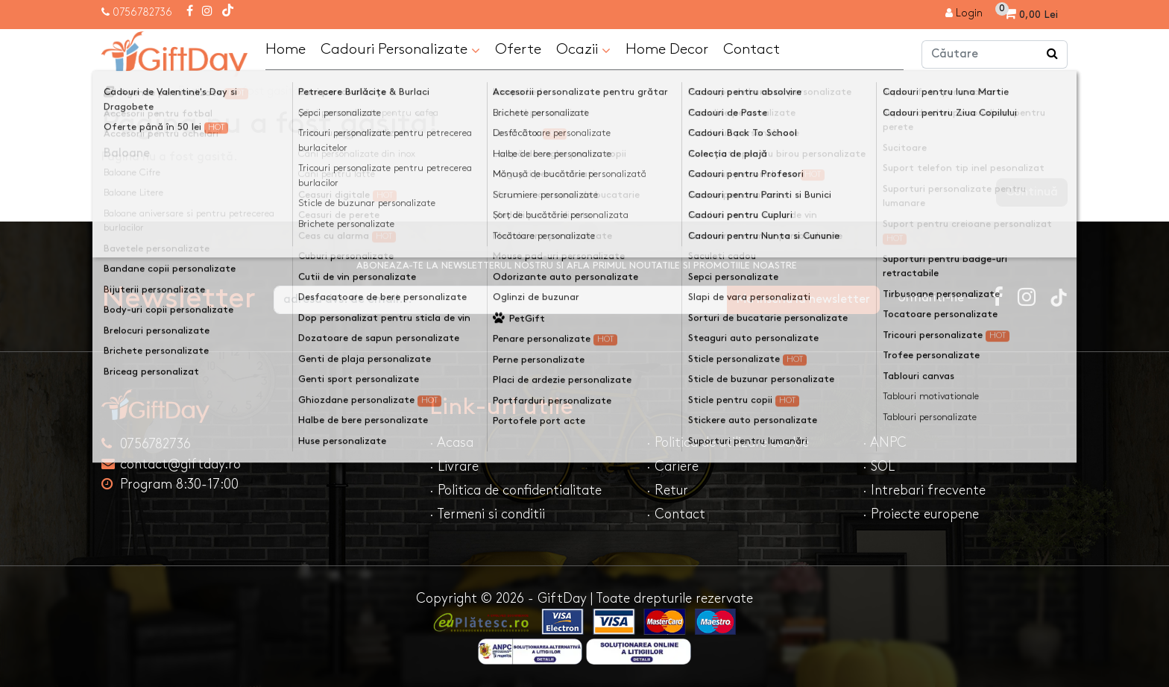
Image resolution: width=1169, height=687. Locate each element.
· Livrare (454, 466)
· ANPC (885, 442)
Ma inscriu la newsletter (803, 299)
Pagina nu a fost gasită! (240, 91)
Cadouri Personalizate (400, 50)
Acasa (132, 91)
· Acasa (451, 442)
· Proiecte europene (921, 514)
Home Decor (667, 49)
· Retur (667, 490)
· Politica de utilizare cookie (727, 442)
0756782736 (142, 12)
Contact (751, 49)
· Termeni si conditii (487, 514)
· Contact (675, 514)
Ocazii (583, 50)
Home (285, 49)
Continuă (1032, 192)
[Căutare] (1053, 54)
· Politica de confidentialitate (515, 490)
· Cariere (672, 466)
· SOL (879, 466)
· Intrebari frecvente (924, 490)
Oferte (518, 49)
